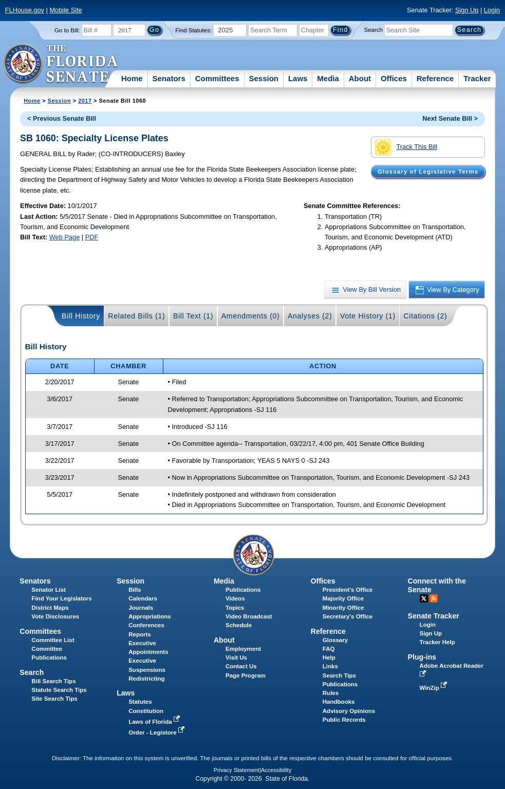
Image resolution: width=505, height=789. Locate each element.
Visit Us (236, 657)
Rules (331, 693)
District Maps (49, 608)
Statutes (140, 702)
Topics (235, 608)
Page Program (246, 675)
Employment (243, 649)
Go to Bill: (67, 30)
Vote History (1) (368, 316)
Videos (235, 598)
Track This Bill (406, 147)
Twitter (424, 598)
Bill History (81, 316)
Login (492, 10)
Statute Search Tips (58, 690)
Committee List (52, 640)
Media (328, 78)
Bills (134, 590)
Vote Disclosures (55, 616)
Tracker (477, 78)
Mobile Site (65, 10)
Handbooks (339, 702)
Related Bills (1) (136, 316)
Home (132, 78)
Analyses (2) (310, 316)
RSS (433, 598)
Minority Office (343, 608)
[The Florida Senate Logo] (61, 64)
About (360, 78)
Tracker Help (437, 642)
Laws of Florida (155, 722)
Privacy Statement (236, 770)
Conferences (146, 625)
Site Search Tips (54, 699)
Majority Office (343, 598)
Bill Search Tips (53, 681)
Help (329, 657)
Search (373, 30)
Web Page (64, 237)
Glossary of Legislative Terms (428, 171)
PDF (92, 237)
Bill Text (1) (193, 316)
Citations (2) (425, 316)
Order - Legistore (157, 732)
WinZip (434, 688)
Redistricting (146, 678)
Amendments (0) (250, 316)
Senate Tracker (433, 616)
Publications (243, 590)
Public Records (344, 720)
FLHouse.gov (24, 10)
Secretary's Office (347, 616)
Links (330, 666)
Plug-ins (422, 657)
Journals (140, 608)
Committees (217, 78)
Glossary (335, 640)
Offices (394, 78)
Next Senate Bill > (450, 118)
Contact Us (241, 666)
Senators (169, 78)
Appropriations (149, 616)
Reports (139, 634)
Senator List (48, 590)
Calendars (142, 598)
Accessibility (276, 770)
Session (263, 78)
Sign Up (467, 10)
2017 (84, 101)
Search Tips (339, 675)
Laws (298, 78)
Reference (435, 78)
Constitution (145, 711)
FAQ (329, 649)
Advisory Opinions (349, 711)
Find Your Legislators (61, 598)
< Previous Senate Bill (61, 118)
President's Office (347, 590)
